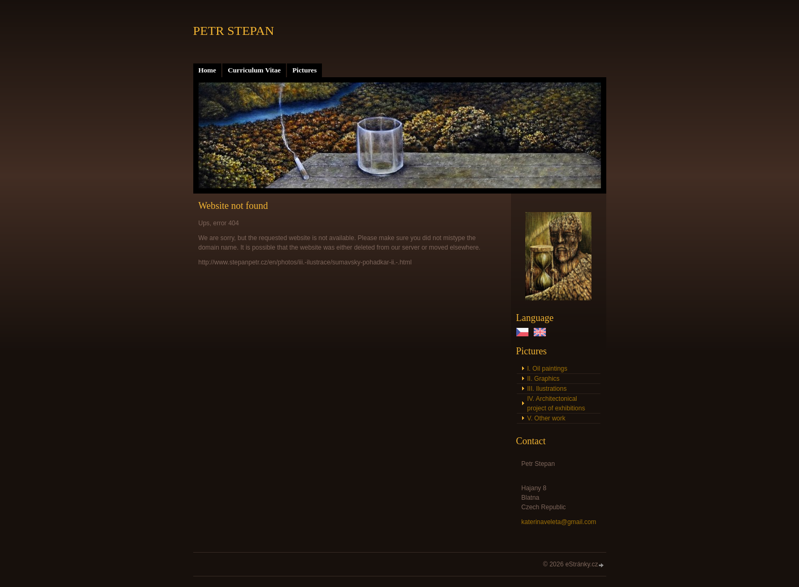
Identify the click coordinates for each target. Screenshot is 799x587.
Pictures (304, 70)
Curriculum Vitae (254, 70)
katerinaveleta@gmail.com (559, 522)
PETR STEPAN (233, 31)
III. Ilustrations (547, 388)
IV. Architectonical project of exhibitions (556, 403)
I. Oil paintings (547, 368)
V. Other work (546, 418)
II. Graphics (543, 378)
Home (208, 70)
